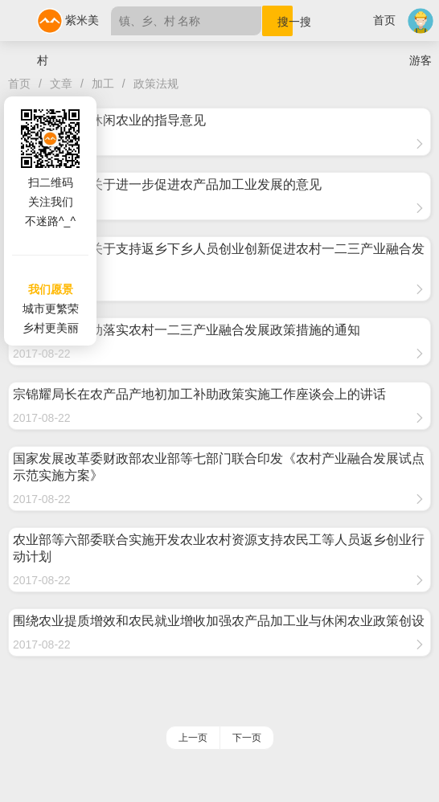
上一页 (192, 737)
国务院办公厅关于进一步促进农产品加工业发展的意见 (167, 184)
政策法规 (155, 83)
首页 (384, 20)
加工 (103, 83)
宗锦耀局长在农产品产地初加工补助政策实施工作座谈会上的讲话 (199, 394)
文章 (61, 83)
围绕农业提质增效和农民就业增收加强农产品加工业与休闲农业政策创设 (219, 621)
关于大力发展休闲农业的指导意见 (109, 120)
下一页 (246, 737)
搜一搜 (285, 21)
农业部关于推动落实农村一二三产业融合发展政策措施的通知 (186, 330)
